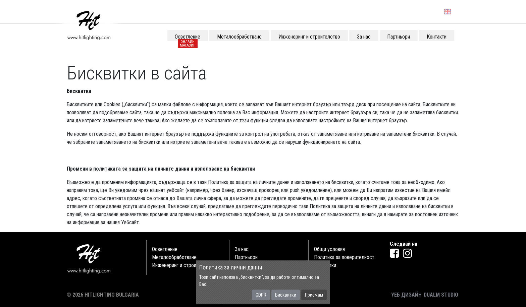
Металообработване (174, 257)
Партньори (246, 257)
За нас (242, 249)
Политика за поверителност (344, 257)
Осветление (164, 249)
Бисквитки (285, 295)
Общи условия (329, 249)
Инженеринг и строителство (183, 265)
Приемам (314, 295)
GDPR (261, 295)
